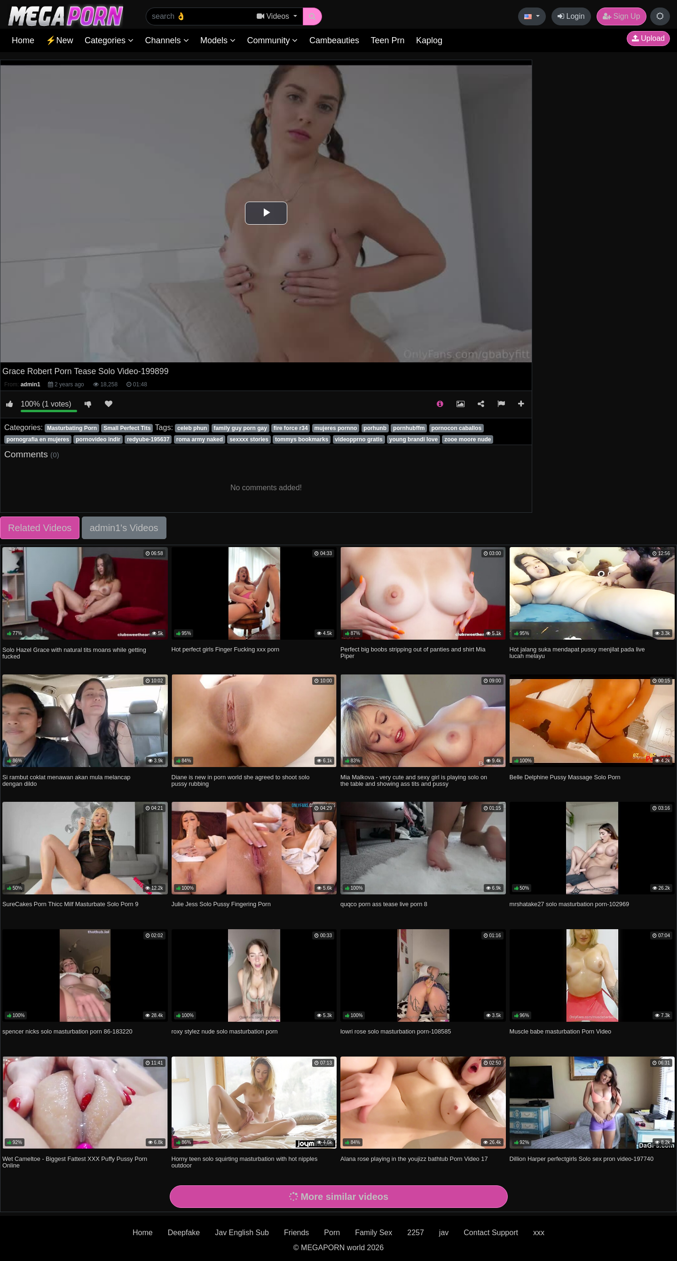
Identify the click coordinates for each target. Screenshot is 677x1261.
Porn (332, 1233)
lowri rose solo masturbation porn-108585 (395, 1031)
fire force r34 (291, 428)
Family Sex (373, 1233)
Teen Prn (387, 40)
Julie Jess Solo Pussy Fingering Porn (221, 904)
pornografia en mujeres (38, 439)
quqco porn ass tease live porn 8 (383, 904)
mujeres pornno (336, 428)
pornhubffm (409, 428)
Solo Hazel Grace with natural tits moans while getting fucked (74, 653)
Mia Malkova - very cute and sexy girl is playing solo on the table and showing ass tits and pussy (413, 780)
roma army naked (199, 439)
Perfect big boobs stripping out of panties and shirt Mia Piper (413, 652)
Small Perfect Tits (127, 428)
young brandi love (413, 439)
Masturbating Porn (72, 428)
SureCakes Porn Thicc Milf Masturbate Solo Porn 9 (70, 904)
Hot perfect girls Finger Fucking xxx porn (226, 649)
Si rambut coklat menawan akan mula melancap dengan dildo (66, 780)
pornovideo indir (98, 439)
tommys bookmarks (301, 439)
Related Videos (39, 528)
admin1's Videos (124, 528)
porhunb (374, 428)
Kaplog (429, 40)
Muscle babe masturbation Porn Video (561, 1031)
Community (272, 40)
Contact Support (491, 1233)
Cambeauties (334, 40)
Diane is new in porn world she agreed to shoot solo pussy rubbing (241, 780)
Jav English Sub (242, 1233)
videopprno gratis (358, 439)
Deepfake (184, 1233)
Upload (648, 38)
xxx (538, 1233)
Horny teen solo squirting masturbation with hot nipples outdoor (245, 1162)
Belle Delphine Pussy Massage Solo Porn (565, 777)
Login (571, 16)
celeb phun (192, 428)
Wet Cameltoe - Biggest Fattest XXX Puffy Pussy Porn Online (74, 1162)
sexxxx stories (248, 439)
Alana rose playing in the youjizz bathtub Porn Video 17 (414, 1158)
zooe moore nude (467, 439)
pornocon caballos (456, 428)
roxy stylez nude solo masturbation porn (225, 1031)
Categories (109, 40)
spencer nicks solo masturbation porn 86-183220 (67, 1031)
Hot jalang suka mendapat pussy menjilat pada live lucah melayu (577, 652)
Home (23, 40)
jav (444, 1233)
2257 (415, 1233)
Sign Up (621, 16)
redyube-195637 (148, 439)
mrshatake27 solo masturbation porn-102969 (570, 904)
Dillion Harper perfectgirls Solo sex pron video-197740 (582, 1158)
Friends (296, 1233)
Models (218, 40)
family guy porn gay (240, 428)
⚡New (59, 40)
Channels (167, 40)
